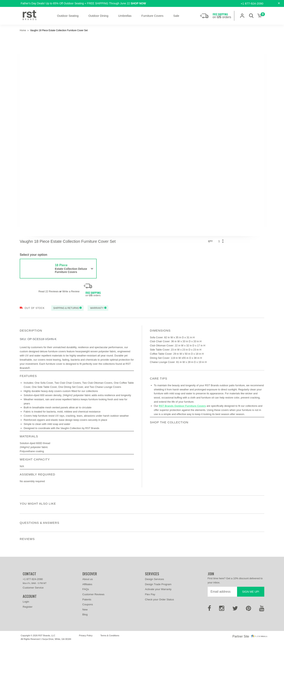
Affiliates (87, 627)
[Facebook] (209, 652)
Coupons (87, 647)
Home (23, 30)
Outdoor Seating (67, 15)
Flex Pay (150, 637)
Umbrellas (125, 15)
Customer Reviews (93, 637)
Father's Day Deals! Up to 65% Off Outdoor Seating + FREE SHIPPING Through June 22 (83, 3)
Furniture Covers (152, 15)
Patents (86, 642)
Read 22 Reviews (48, 291)
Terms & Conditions (109, 678)
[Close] (279, 3)
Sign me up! (250, 634)
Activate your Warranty (158, 632)
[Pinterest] (248, 652)
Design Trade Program (158, 627)
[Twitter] (235, 652)
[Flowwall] (259, 679)
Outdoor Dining (98, 15)
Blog (85, 657)
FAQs (85, 632)
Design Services (154, 622)
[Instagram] (221, 652)
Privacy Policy (85, 678)
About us (87, 622)
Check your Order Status (159, 642)
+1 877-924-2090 (252, 3)
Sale (176, 15)
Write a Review (70, 291)
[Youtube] (261, 652)
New (85, 652)
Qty (210, 241)
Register (28, 649)
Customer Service (33, 630)
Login (26, 644)
